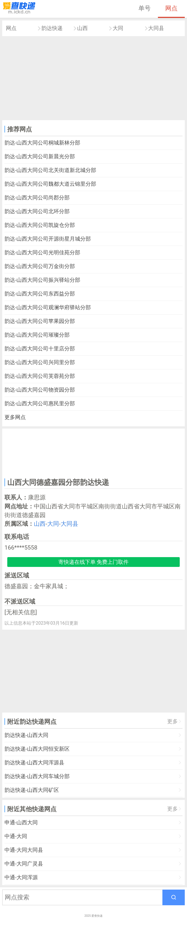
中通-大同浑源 (21, 877)
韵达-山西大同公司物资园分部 (39, 390)
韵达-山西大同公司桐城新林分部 (42, 142)
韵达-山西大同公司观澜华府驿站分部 (47, 307)
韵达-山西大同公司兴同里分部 (39, 362)
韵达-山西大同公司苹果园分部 (39, 321)
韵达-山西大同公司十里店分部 (39, 348)
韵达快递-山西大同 (26, 735)
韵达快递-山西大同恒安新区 (37, 749)
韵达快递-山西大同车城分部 (37, 776)
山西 (82, 28)
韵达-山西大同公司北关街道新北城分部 (50, 170)
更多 (172, 721)
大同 (118, 28)
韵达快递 (52, 28)
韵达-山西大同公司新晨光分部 (39, 156)
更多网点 (15, 417)
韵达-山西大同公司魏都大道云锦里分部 (50, 184)
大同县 (156, 28)
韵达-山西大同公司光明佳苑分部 (42, 252)
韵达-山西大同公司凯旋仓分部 (39, 225)
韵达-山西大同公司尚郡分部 (37, 197)
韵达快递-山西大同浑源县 (34, 762)
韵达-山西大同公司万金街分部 (39, 266)
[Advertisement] (93, 78)
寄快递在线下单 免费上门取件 (93, 562)
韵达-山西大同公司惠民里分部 (39, 403)
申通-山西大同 (21, 822)
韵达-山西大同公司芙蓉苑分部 (39, 376)
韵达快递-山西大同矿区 (31, 790)
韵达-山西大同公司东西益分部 (39, 293)
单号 (144, 8)
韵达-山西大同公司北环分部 (37, 211)
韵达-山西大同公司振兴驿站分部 (42, 280)
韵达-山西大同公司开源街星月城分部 (47, 239)
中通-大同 (15, 836)
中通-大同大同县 (23, 850)
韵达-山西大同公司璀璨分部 (37, 335)
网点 (171, 8)
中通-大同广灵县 (23, 863)
